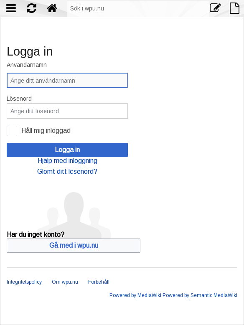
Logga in (67, 149)
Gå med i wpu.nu (73, 245)
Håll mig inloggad (46, 130)
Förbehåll (98, 282)
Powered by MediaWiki (135, 295)
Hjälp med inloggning (67, 160)
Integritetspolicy (24, 282)
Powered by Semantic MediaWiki (200, 295)
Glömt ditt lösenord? (67, 171)
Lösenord (19, 98)
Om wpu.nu (65, 282)
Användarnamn (27, 64)
